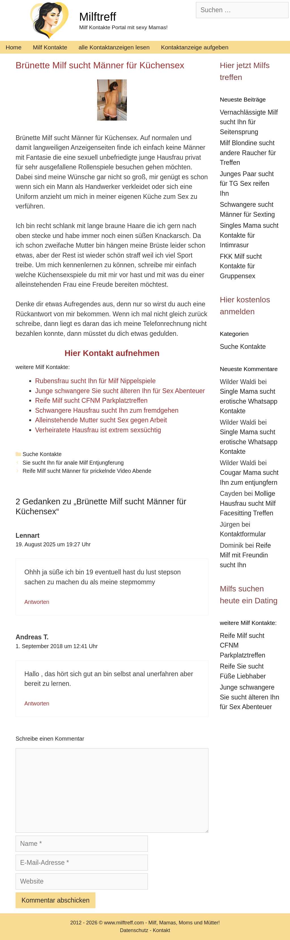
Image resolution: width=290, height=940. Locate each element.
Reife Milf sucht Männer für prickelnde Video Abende (87, 471)
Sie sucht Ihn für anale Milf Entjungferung (73, 463)
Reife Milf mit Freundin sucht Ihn (245, 555)
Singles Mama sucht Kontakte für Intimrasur (249, 235)
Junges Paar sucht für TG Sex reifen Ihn (247, 183)
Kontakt (161, 930)
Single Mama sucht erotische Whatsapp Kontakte (248, 401)
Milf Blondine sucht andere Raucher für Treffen (248, 152)
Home (14, 47)
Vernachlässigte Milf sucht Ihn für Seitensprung (249, 122)
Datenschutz (134, 930)
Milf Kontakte (50, 47)
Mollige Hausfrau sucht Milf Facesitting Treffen (248, 503)
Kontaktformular (243, 534)
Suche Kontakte (42, 454)
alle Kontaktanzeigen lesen (114, 47)
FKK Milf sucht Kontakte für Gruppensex (241, 266)
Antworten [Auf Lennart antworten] (36, 602)
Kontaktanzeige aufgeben (194, 47)
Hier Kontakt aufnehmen (112, 353)
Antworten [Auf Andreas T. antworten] (36, 703)
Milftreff (97, 16)
